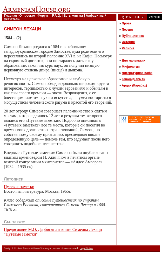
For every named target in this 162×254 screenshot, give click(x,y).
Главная (10, 15)
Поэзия (127, 29)
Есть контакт (73, 15)
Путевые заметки (19, 186)
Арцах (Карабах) (134, 85)
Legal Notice (86, 248)
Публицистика (133, 36)
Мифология (131, 67)
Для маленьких (133, 60)
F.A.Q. (56, 15)
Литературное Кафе (137, 73)
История (128, 42)
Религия (128, 48)
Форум (42, 15)
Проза (126, 23)
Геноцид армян (133, 79)
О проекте (27, 15)
